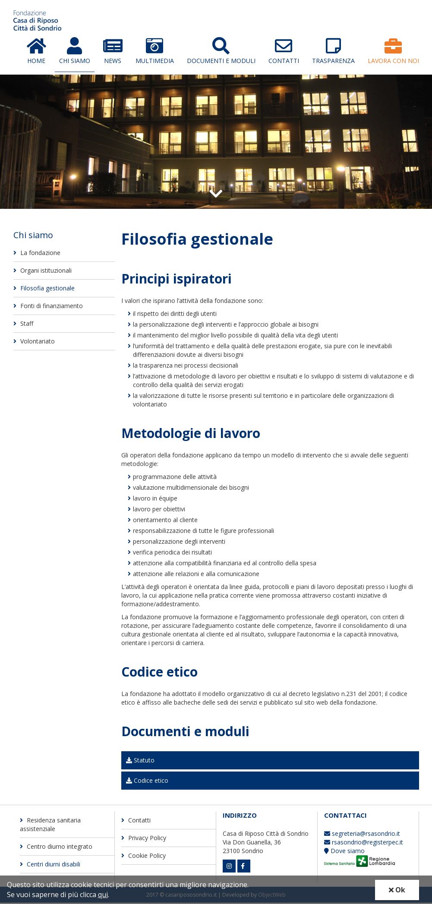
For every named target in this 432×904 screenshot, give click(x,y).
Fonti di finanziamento (48, 307)
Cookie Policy (143, 857)
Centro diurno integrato (56, 848)
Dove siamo (344, 852)
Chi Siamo (74, 52)
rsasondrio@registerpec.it (363, 843)
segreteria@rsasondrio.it (362, 835)
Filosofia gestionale (44, 289)
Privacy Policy (143, 839)
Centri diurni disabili (50, 865)
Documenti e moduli (221, 52)
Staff (23, 325)
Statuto (140, 761)
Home (36, 52)
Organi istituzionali (42, 272)
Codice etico (147, 782)
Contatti (283, 52)
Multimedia (155, 52)
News (113, 52)
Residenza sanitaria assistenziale (50, 825)
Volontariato (34, 342)
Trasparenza (333, 52)
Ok (397, 890)
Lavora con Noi (393, 52)
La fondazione (36, 254)
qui (103, 894)
